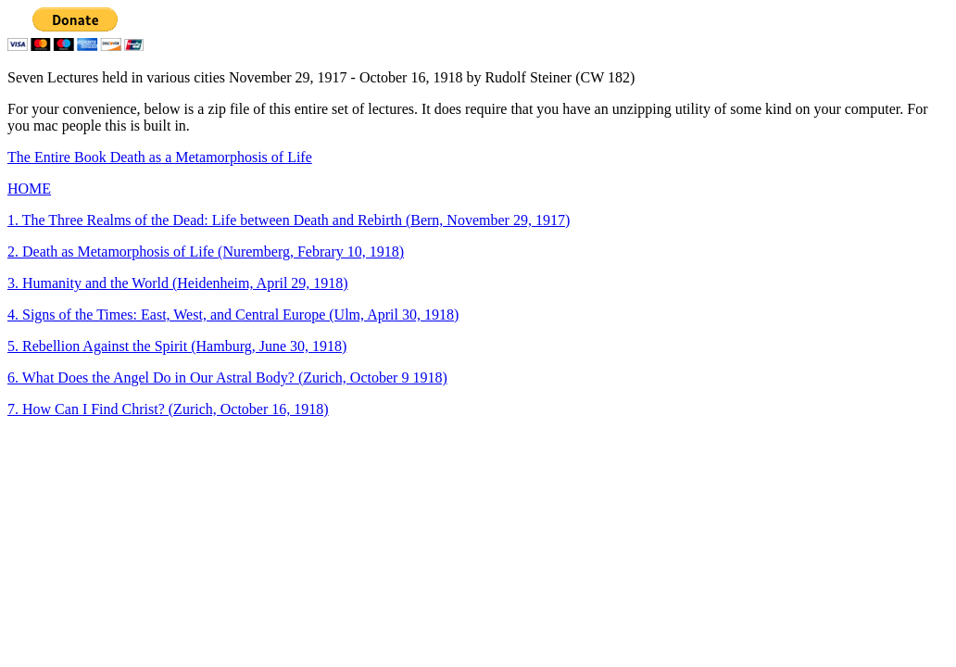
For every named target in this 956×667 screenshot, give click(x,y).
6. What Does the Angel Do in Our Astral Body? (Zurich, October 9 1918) (227, 377)
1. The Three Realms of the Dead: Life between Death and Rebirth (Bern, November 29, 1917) (288, 220)
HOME (29, 188)
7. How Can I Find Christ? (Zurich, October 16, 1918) (168, 409)
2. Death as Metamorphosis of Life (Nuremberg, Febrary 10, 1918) (205, 251)
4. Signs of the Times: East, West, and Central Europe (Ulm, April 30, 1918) (233, 314)
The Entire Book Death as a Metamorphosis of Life (159, 157)
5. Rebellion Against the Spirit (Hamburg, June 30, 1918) (176, 346)
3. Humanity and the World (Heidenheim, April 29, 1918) (177, 283)
